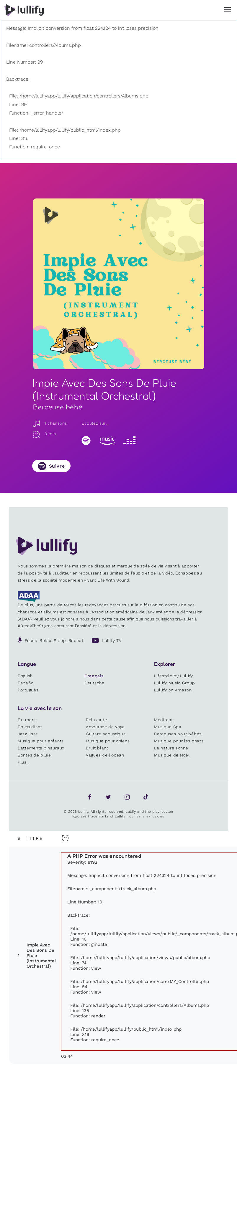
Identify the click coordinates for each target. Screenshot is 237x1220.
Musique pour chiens (108, 741)
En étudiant (30, 726)
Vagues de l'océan (105, 755)
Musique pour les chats (178, 741)
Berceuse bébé (58, 407)
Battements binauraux (41, 748)
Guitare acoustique (106, 733)
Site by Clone (151, 816)
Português (28, 690)
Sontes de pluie (34, 755)
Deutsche (94, 683)
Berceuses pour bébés (178, 733)
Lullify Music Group (174, 683)
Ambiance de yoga (105, 726)
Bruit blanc (97, 748)
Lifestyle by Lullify (173, 675)
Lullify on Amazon (173, 690)
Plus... (24, 762)
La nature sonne (171, 748)
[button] (228, 10)
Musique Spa (168, 726)
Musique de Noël (172, 755)
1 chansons (49, 423)
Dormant (27, 719)
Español (26, 683)
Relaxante (96, 719)
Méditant (163, 719)
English (25, 675)
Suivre (57, 466)
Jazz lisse (28, 733)
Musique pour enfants (41, 741)
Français (94, 675)
